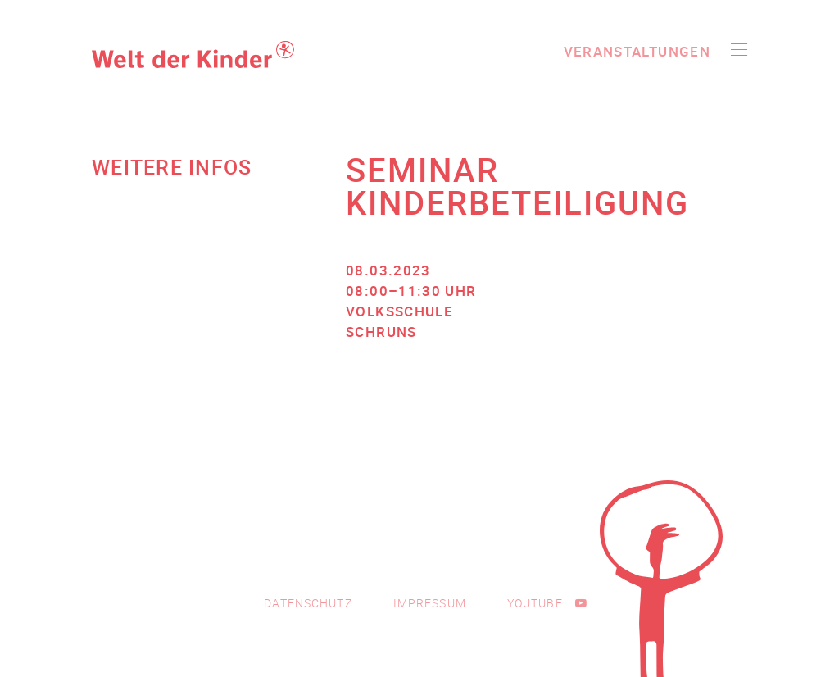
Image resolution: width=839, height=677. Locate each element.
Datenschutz (307, 603)
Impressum (429, 603)
